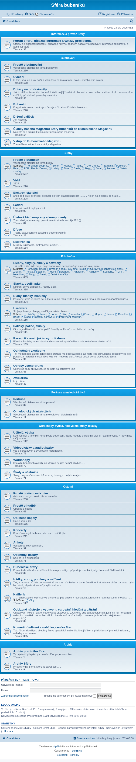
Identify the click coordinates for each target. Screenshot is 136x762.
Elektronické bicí (25, 192)
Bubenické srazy (25, 567)
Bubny (68, 153)
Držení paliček (23, 116)
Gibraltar (121, 314)
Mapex (66, 165)
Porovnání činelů (35, 268)
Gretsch (120, 165)
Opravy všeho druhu (28, 365)
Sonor (54, 165)
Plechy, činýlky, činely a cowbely (37, 263)
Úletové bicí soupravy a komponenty (40, 217)
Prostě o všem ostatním (30, 493)
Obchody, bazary (25, 554)
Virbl (16, 180)
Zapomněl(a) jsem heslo (15, 695)
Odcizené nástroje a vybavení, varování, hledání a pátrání (55, 609)
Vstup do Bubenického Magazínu (37, 141)
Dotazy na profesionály (30, 89)
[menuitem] (29, 14)
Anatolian (78, 271)
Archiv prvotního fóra (28, 651)
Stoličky (30, 314)
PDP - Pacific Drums (34, 168)
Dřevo (17, 229)
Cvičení (18, 77)
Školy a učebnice (25, 472)
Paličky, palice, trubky (29, 326)
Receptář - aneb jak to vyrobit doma (39, 338)
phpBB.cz (77, 750)
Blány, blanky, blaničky (30, 296)
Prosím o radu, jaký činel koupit (66, 268)
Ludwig (54, 168)
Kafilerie (19, 594)
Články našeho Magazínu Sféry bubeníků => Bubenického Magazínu (62, 129)
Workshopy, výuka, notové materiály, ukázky (68, 426)
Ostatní (68, 486)
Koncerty (20, 530)
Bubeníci (19, 104)
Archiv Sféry (22, 663)
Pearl (85, 314)
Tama (77, 165)
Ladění (18, 205)
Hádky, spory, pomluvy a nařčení (37, 579)
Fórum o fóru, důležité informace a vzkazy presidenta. (52, 40)
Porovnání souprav (36, 165)
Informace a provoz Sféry (68, 34)
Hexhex (8, 731)
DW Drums (91, 165)
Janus (109, 314)
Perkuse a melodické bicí (68, 392)
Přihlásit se (9, 679)
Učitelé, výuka (23, 432)
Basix (75, 168)
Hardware (20, 308)
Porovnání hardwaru (69, 316)
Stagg (86, 168)
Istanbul (63, 271)
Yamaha (107, 165)
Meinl (51, 271)
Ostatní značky (58, 274)
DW (62, 314)
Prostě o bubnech (26, 159)
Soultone (106, 271)
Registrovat (30, 679)
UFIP (119, 271)
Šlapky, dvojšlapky (27, 283)
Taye (65, 168)
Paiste (28, 271)
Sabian (39, 271)
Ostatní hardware (43, 316)
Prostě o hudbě (24, 505)
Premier (110, 168)
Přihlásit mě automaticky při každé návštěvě (69, 696)
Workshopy (21, 460)
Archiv (68, 644)
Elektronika (21, 242)
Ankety (18, 542)
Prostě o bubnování (27, 64)
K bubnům (68, 256)
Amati (97, 168)
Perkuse (19, 399)
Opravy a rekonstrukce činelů (105, 268)
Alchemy (92, 271)
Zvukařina (20, 378)
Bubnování (68, 58)
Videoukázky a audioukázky (33, 447)
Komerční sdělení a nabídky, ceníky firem (43, 627)
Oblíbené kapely (25, 518)
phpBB (56, 746)
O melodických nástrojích (32, 411)
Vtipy (30, 600)
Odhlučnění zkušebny (29, 350)
